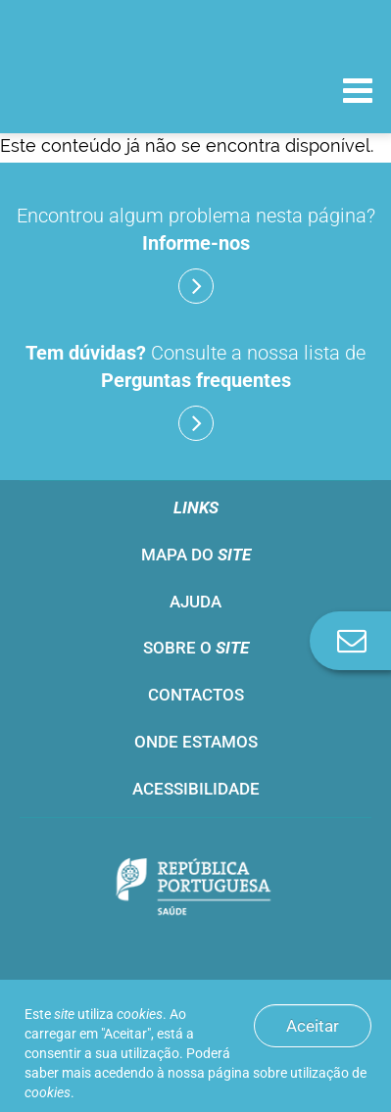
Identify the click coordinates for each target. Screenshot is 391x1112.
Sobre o (196, 647)
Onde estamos (196, 741)
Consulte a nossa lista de (195, 391)
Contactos (196, 694)
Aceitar (312, 1026)
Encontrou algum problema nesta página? (196, 254)
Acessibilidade (196, 788)
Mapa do (196, 554)
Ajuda (195, 601)
